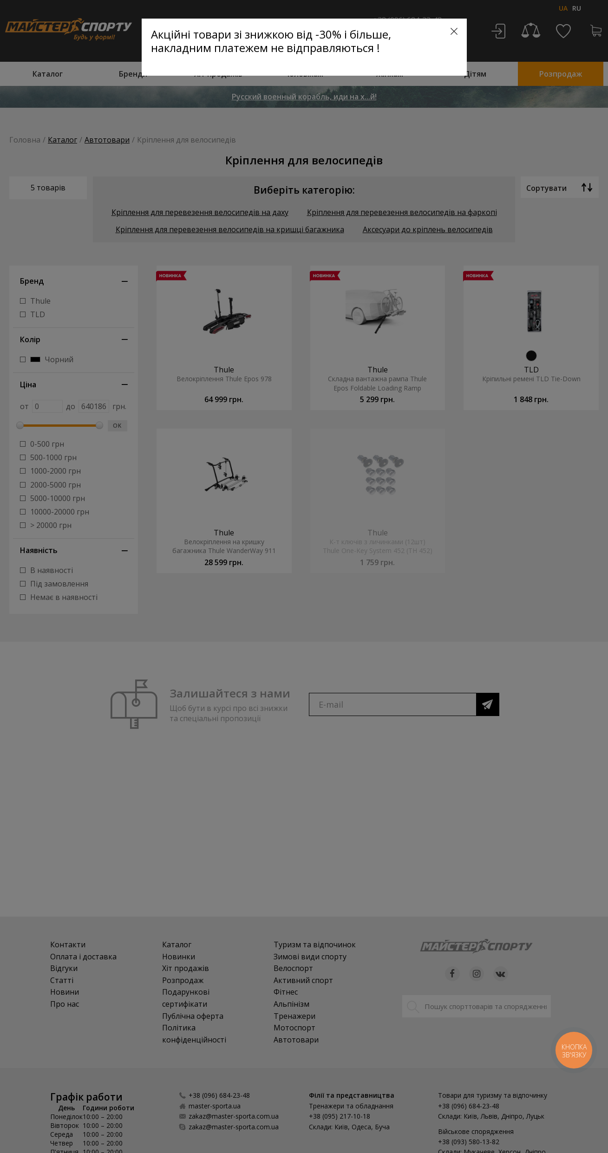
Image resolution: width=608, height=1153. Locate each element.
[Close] (454, 31)
